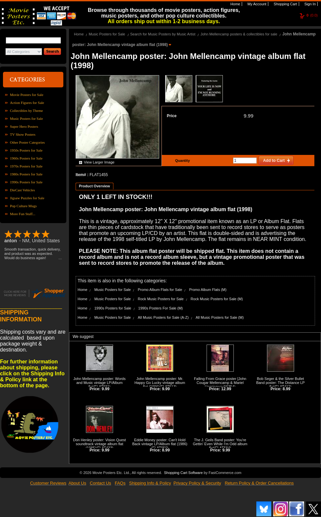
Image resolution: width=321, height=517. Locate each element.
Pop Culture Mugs (23, 206)
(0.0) (312, 15)
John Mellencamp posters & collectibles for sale (238, 34)
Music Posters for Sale (26, 118)
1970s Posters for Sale (26, 166)
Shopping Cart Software (183, 473)
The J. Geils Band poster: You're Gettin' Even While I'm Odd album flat (220, 444)
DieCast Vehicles (22, 190)
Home (234, 4)
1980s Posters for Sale (26, 174)
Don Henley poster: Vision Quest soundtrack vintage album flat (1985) (99, 444)
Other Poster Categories (27, 142)
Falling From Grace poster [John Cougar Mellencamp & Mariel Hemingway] (220, 383)
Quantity (181, 161)
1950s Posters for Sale (26, 150)
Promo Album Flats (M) (207, 290)
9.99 (248, 115)
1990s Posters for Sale (26, 182)
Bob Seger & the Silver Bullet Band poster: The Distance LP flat (280, 383)
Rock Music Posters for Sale (161, 299)
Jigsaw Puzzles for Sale (27, 198)
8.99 (286, 389)
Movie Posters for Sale (26, 95)
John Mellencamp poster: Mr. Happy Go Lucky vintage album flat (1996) (159, 383)
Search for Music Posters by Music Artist (163, 34)
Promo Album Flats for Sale (160, 290)
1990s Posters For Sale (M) (160, 308)
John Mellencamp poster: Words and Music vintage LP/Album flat (99, 383)
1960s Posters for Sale (26, 158)
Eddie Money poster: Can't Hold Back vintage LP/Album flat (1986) (159, 442)
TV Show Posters (22, 134)
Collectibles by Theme (26, 111)
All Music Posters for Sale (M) (220, 317)
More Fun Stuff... (22, 214)
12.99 (226, 389)
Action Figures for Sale (27, 103)
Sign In (309, 4)
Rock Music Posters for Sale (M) (217, 299)
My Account (256, 4)
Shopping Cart (285, 4)
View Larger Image (99, 162)
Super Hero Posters (24, 126)
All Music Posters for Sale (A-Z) (163, 317)
